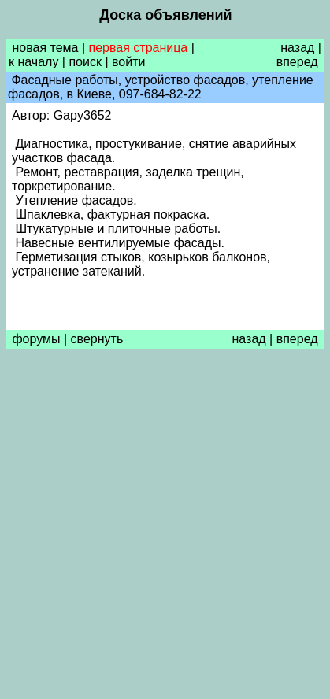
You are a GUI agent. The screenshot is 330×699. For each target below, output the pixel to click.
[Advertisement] (165, 528)
